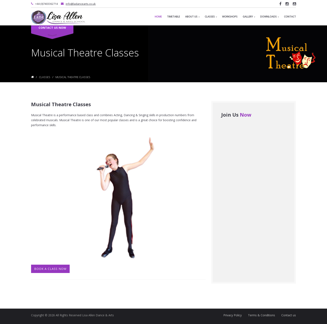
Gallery (249, 16)
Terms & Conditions (261, 315)
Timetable (173, 16)
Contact (290, 16)
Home (158, 16)
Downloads (269, 16)
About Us (192, 16)
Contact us (288, 315)
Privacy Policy (232, 315)
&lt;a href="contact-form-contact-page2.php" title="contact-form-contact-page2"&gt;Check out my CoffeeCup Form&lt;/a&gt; (253, 198)
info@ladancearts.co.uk (81, 4)
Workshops (230, 16)
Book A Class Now (50, 269)
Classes (211, 16)
